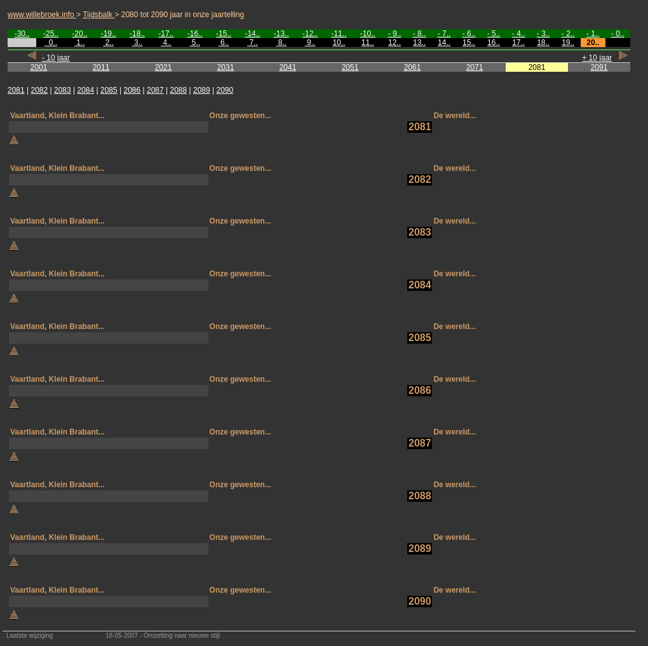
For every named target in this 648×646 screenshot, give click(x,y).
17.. (518, 42)
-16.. (195, 33)
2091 (599, 67)
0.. (50, 42)
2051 (350, 67)
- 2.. (568, 33)
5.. (194, 42)
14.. (444, 42)
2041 (288, 67)
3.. (137, 42)
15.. (468, 42)
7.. (252, 42)
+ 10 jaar (597, 57)
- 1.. (593, 33)
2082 (39, 90)
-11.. (338, 33)
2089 (201, 90)
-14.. (252, 33)
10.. (338, 42)
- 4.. (518, 33)
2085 (109, 90)
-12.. (310, 33)
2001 (39, 67)
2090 (225, 90)
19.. (568, 42)
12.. (394, 42)
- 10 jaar (56, 57)
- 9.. (395, 33)
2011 (101, 67)
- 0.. (617, 33)
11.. (367, 42)
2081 (16, 90)
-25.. (50, 33)
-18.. (137, 33)
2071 (474, 67)
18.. (543, 42)
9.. (310, 42)
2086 (132, 90)
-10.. (367, 33)
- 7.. (444, 33)
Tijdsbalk (98, 14)
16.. (493, 42)
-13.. (281, 33)
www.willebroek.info (42, 14)
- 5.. (494, 33)
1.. (79, 42)
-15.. (223, 33)
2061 (412, 67)
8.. (281, 42)
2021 (163, 67)
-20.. (79, 33)
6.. (224, 42)
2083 (62, 90)
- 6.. (469, 33)
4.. (166, 42)
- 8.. (419, 33)
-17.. (165, 33)
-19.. (108, 33)
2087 (155, 90)
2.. (108, 42)
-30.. (22, 33)
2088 (178, 90)
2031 (225, 67)
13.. (419, 42)
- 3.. (543, 33)
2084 (86, 90)
